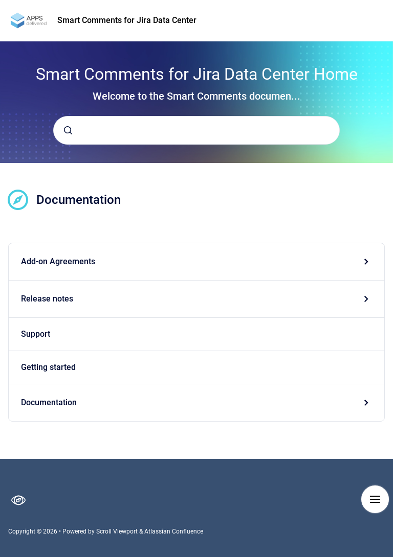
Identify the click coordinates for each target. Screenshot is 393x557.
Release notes (47, 299)
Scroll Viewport (117, 531)
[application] (390, 554)
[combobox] (196, 130)
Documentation (49, 402)
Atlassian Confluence (173, 531)
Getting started (48, 367)
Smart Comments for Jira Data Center (126, 20)
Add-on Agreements (58, 261)
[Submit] (68, 130)
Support (35, 334)
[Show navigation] (375, 499)
